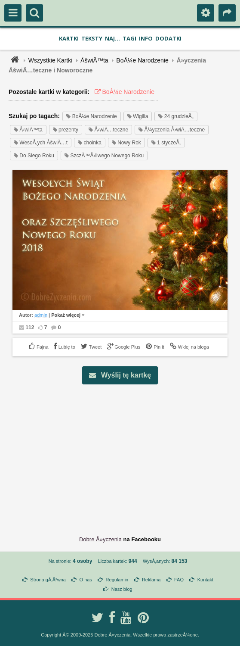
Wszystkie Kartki (50, 60)
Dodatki (168, 38)
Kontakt (205, 579)
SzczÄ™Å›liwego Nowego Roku (104, 156)
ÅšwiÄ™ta (94, 60)
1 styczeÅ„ (166, 143)
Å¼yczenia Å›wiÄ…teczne (171, 130)
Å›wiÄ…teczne (108, 130)
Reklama (151, 579)
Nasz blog (121, 589)
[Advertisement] (125, 453)
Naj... (112, 38)
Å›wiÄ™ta (28, 130)
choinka (90, 143)
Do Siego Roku (34, 156)
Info (146, 38)
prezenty (65, 130)
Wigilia (137, 116)
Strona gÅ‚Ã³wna (48, 579)
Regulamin (117, 579)
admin (40, 315)
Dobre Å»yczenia (100, 539)
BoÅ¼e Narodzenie (142, 60)
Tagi (129, 38)
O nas (86, 579)
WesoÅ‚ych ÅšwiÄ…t (41, 143)
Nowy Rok (126, 143)
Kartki (69, 38)
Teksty (91, 38)
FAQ (179, 579)
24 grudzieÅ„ (175, 116)
